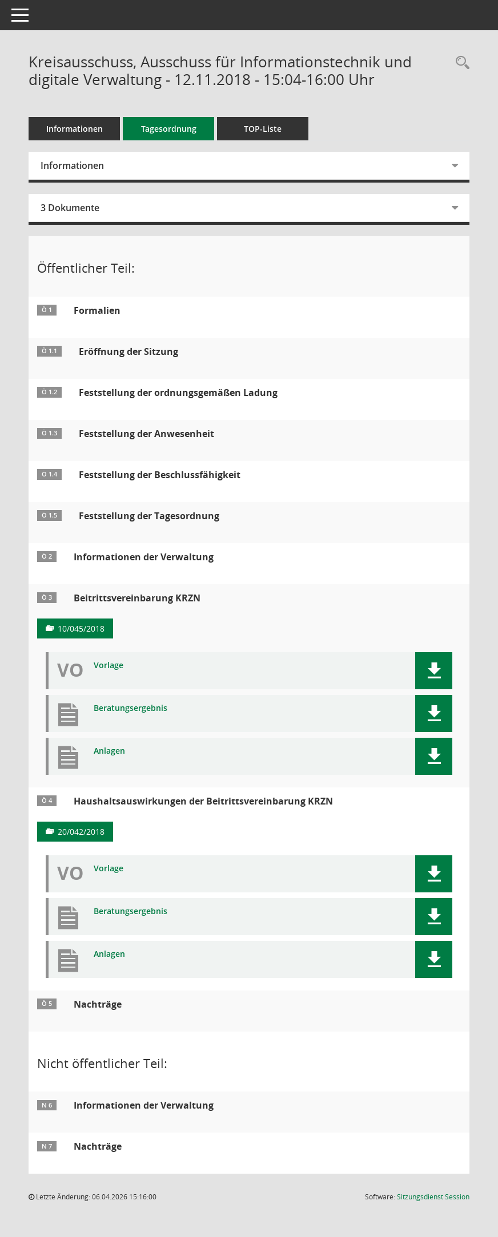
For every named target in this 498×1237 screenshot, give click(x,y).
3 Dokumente (70, 207)
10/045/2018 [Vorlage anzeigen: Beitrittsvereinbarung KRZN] (81, 628)
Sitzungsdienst (433, 1197)
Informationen (74, 128)
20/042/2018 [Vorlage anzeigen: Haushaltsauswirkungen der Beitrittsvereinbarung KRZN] (81, 831)
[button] (433, 670)
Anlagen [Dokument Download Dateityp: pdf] (109, 751)
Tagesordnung (168, 128)
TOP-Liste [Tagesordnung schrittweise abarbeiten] (263, 128)
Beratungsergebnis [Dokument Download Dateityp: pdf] (130, 708)
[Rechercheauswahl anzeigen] (459, 63)
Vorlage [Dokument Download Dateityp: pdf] (108, 665)
